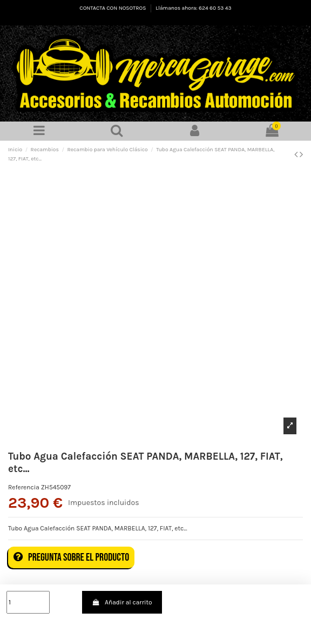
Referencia (23, 487)
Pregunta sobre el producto (71, 557)
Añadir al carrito (122, 602)
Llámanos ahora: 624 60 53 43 (193, 8)
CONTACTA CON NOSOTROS (113, 8)
